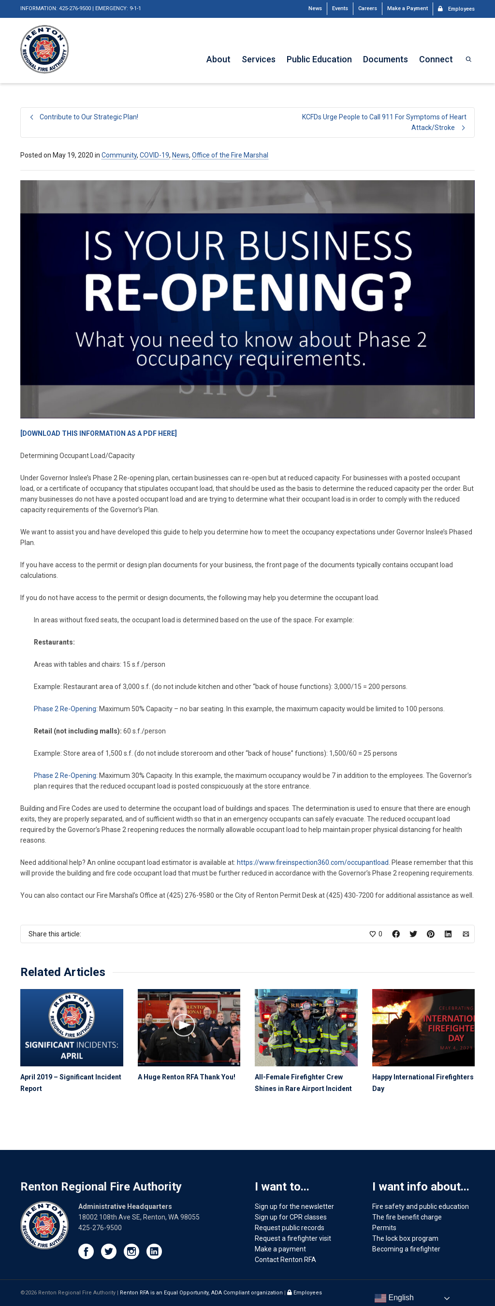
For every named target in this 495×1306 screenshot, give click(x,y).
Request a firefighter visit (293, 1238)
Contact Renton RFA (285, 1259)
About (218, 59)
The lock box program (405, 1238)
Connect (436, 59)
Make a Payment (407, 8)
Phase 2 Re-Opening (65, 709)
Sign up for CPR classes (291, 1217)
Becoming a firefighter (406, 1249)
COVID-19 (154, 155)
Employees (456, 8)
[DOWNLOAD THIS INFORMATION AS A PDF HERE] (98, 433)
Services (259, 59)
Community (119, 155)
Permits (384, 1228)
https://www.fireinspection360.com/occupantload (313, 862)
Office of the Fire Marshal (230, 155)
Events (340, 8)
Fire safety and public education (420, 1206)
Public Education (319, 59)
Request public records (289, 1228)
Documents (385, 59)
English (394, 1298)
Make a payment (280, 1249)
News (315, 8)
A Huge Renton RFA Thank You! (186, 1077)
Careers (367, 8)
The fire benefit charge (407, 1217)
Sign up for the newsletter (294, 1206)
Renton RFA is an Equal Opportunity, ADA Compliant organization (202, 1293)
